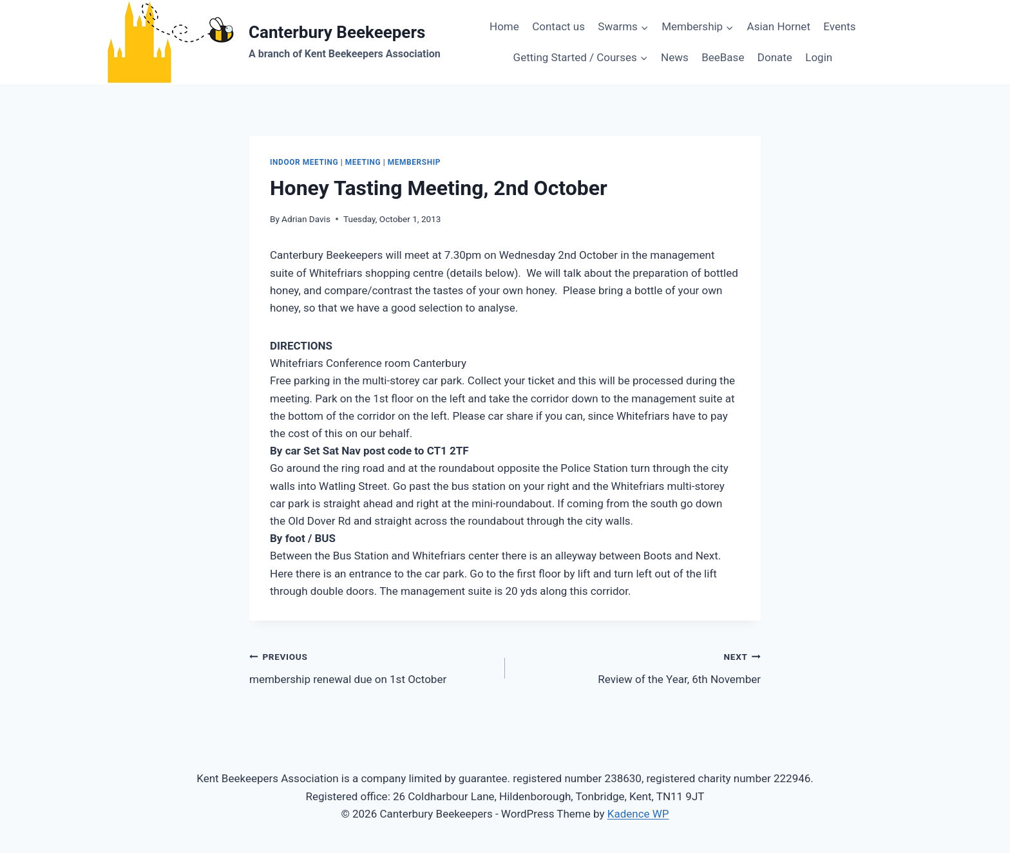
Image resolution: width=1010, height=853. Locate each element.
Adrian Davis (305, 219)
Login (818, 57)
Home (504, 26)
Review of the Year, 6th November (638, 667)
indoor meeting (304, 162)
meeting (363, 162)
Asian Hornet (778, 26)
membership (414, 162)
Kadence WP (638, 813)
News (675, 57)
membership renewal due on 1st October (371, 667)
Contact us (558, 26)
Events (839, 26)
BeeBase (722, 57)
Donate (775, 57)
